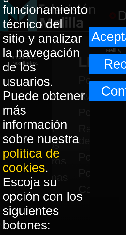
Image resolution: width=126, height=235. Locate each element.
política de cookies (31, 160)
